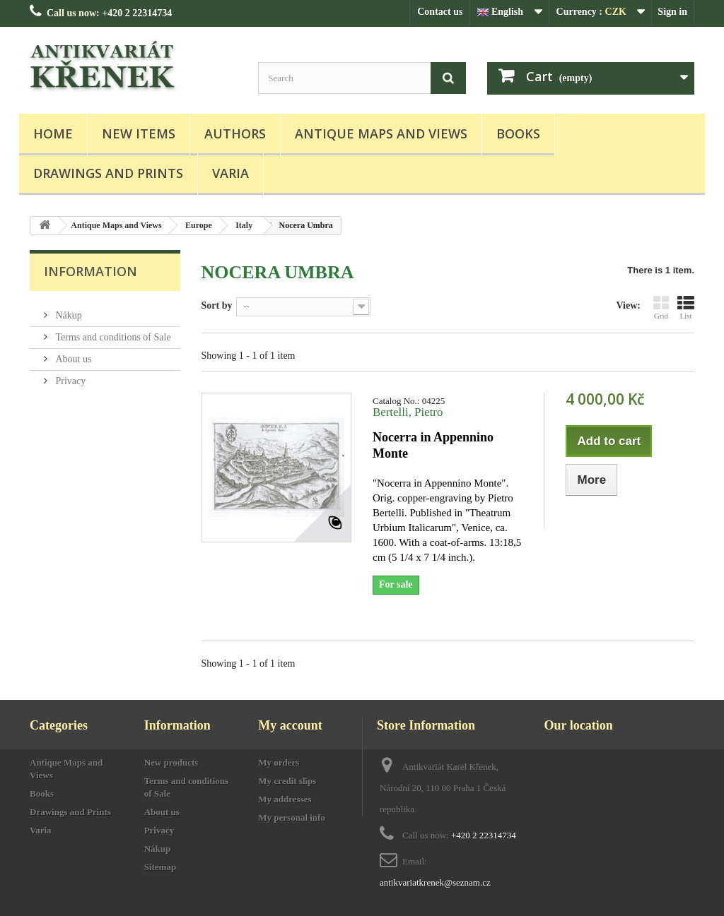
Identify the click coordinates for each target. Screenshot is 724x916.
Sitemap (160, 867)
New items (138, 133)
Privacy (69, 375)
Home (53, 133)
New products (171, 762)
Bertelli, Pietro (408, 412)
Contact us (439, 11)
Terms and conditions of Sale (112, 331)
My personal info (291, 817)
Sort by (217, 305)
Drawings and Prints (108, 173)
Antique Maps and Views (381, 133)
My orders (278, 762)
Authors (235, 133)
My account (290, 725)
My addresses (284, 799)
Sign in (672, 11)
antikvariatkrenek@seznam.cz (435, 882)
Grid (661, 307)
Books (518, 133)
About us (72, 353)
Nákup (67, 309)
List (685, 307)
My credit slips (287, 780)
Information (90, 271)
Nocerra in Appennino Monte (433, 445)
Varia (230, 173)
